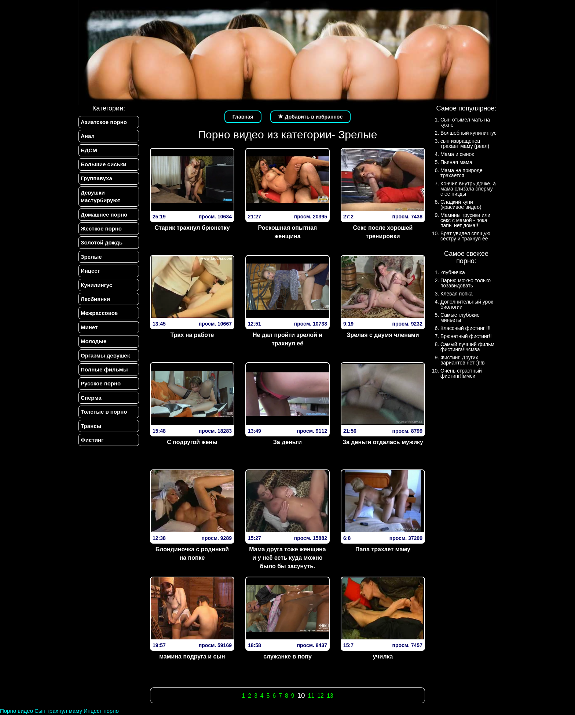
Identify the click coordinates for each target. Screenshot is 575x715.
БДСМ (89, 150)
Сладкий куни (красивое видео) (460, 204)
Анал (88, 136)
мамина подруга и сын (192, 656)
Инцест (90, 271)
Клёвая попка (456, 293)
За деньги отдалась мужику (383, 442)
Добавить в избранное (310, 117)
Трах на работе (192, 335)
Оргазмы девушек (105, 355)
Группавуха (96, 178)
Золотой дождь (101, 243)
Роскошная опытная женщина (287, 232)
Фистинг (92, 440)
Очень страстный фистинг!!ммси (461, 373)
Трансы (91, 426)
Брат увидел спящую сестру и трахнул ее (465, 236)
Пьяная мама (456, 162)
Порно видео (16, 711)
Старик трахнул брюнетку (192, 228)
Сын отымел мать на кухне (465, 122)
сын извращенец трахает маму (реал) (464, 143)
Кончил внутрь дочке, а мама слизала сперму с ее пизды (468, 188)
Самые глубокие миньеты (460, 317)
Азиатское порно (104, 122)
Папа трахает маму (382, 549)
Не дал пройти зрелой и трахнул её (287, 339)
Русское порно (101, 384)
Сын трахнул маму (58, 711)
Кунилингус (96, 285)
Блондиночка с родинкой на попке (192, 553)
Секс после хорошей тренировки (383, 232)
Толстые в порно (104, 412)
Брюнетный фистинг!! (466, 336)
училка (383, 656)
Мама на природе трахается (461, 173)
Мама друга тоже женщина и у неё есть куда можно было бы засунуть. (287, 557)
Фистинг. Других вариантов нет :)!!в (462, 360)
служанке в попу (287, 656)
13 (330, 696)
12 (320, 696)
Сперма (91, 398)
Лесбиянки (95, 299)
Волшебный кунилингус (468, 132)
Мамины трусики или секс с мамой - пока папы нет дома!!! (465, 220)
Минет (89, 327)
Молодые (93, 341)
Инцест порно (101, 711)
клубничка (452, 272)
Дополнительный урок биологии (466, 304)
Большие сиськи (103, 164)
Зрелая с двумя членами (383, 335)
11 (311, 696)
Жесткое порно (101, 228)
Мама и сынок (457, 154)
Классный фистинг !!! (465, 328)
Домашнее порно (104, 214)
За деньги (287, 442)
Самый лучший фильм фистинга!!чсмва (467, 347)
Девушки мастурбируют (100, 196)
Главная (242, 117)
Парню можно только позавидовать (465, 283)
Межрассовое (99, 313)
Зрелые (91, 257)
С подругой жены (192, 442)
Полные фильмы (104, 370)
